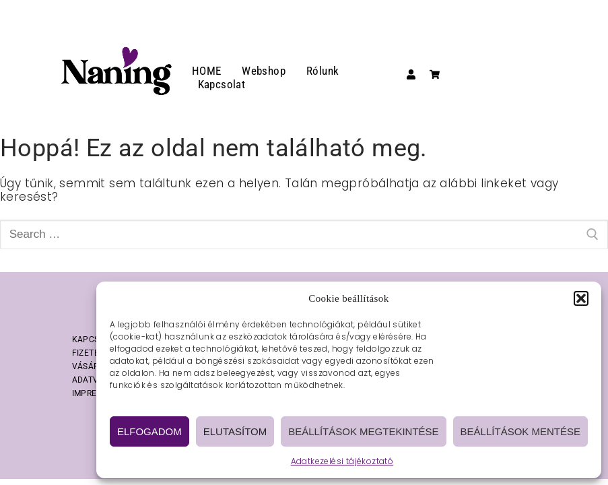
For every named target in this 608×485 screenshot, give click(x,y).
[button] (581, 298)
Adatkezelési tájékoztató (342, 461)
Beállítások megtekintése (363, 431)
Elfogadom (149, 431)
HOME (207, 70)
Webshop (263, 70)
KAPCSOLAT (96, 339)
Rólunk (322, 70)
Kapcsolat (222, 84)
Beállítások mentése (520, 431)
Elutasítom (235, 431)
